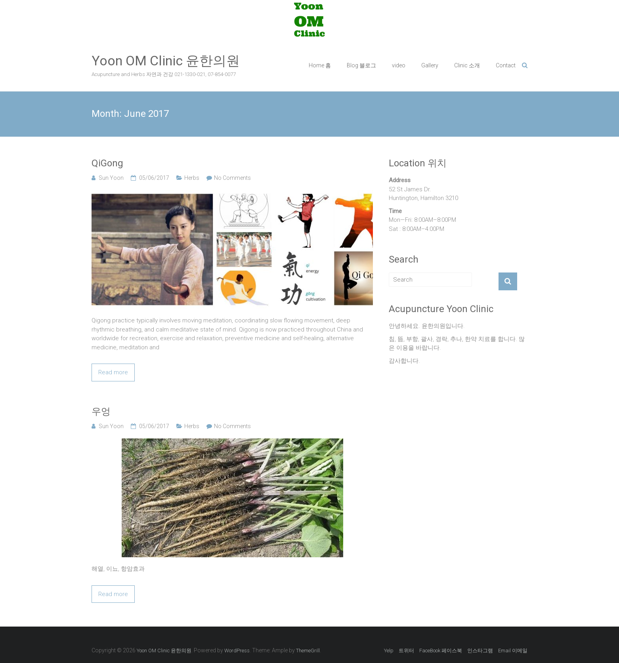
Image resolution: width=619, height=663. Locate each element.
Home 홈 (320, 65)
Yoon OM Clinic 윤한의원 (166, 61)
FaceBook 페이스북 (440, 650)
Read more (113, 372)
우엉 (101, 411)
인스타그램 (480, 650)
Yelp (389, 650)
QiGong (107, 163)
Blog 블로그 (361, 65)
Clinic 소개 (467, 65)
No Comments (232, 178)
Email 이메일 (512, 650)
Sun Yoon (111, 178)
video (398, 65)
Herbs (191, 178)
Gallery (429, 65)
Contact (506, 65)
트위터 (406, 650)
